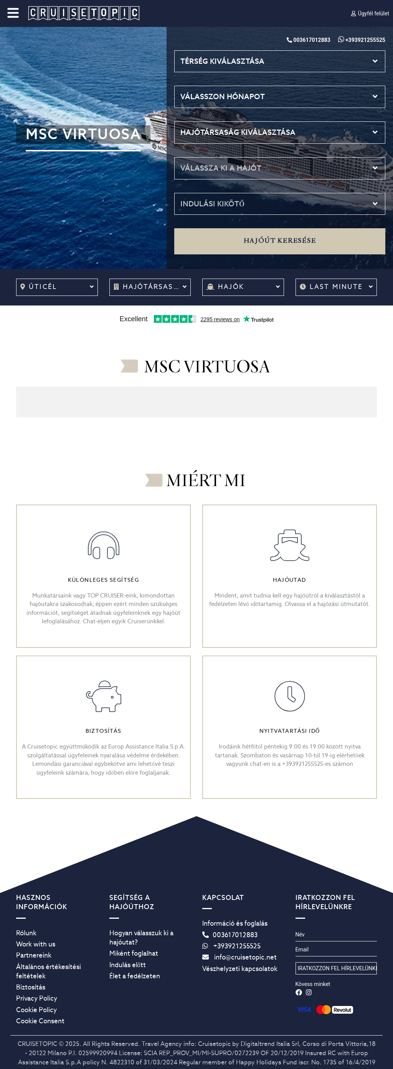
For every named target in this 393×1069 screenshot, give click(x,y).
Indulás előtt (127, 965)
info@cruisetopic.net (239, 957)
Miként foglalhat (133, 953)
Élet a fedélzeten (134, 976)
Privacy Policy (36, 998)
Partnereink (33, 955)
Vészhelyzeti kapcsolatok (239, 968)
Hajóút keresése (280, 240)
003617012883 (230, 935)
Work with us (35, 944)
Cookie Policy (36, 1010)
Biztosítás (30, 987)
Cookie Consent (40, 1021)
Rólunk (26, 933)
